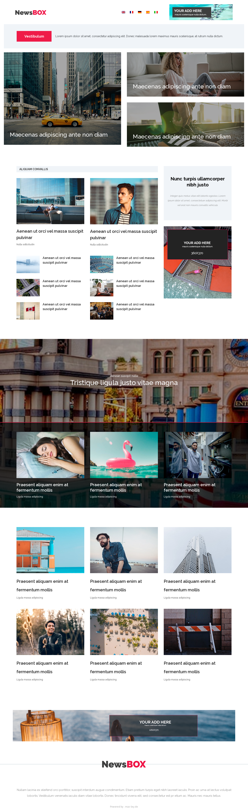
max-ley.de (131, 806)
